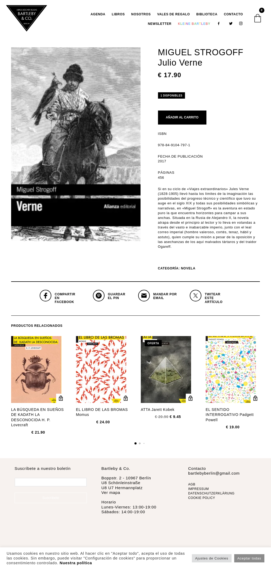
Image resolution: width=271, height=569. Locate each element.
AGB (191, 486)
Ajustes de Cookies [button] (211, 558)
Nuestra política (76, 563)
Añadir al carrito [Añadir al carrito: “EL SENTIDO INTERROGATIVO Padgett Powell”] (255, 399)
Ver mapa (110, 494)
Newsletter (159, 24)
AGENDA (98, 15)
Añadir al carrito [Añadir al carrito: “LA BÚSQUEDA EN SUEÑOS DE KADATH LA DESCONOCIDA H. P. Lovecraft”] (60, 399)
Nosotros (141, 15)
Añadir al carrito (182, 119)
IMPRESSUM (198, 490)
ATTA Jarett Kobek (157, 411)
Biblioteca (207, 15)
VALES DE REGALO (173, 15)
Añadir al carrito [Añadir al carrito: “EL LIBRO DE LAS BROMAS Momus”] (125, 399)
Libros (118, 15)
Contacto (233, 15)
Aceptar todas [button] (249, 558)
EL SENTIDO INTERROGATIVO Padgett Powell (230, 416)
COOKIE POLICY (201, 499)
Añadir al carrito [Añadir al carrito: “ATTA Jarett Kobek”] (190, 399)
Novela (188, 270)
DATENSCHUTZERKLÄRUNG (211, 495)
